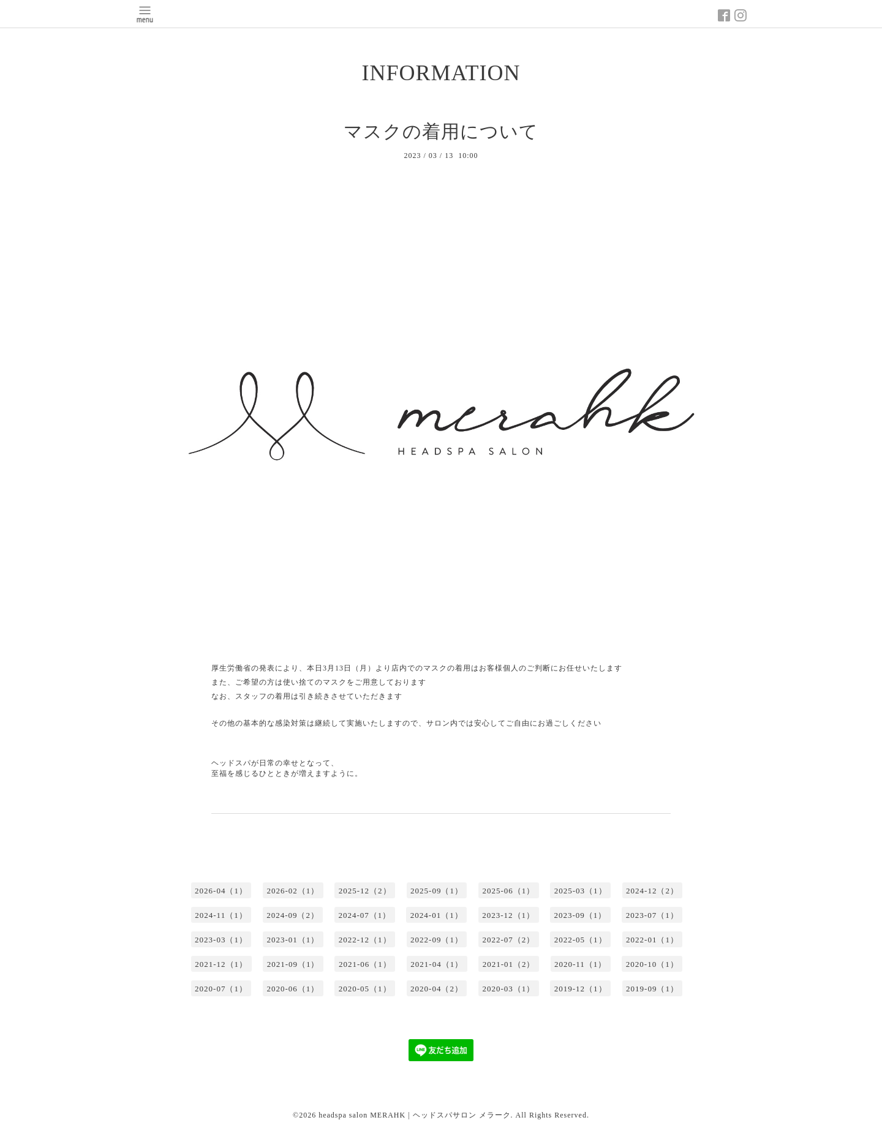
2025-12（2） (365, 890)
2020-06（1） (292, 988)
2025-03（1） (580, 890)
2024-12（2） (652, 890)
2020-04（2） (436, 988)
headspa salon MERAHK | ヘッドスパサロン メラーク (414, 1115)
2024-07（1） (364, 915)
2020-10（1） (652, 964)
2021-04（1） (436, 964)
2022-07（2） (508, 939)
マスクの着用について (441, 131)
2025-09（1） (436, 890)
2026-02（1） (292, 890)
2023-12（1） (508, 915)
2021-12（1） (221, 964)
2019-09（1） (652, 988)
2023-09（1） (580, 915)
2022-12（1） (365, 939)
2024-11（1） (221, 915)
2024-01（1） (436, 915)
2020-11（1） (580, 964)
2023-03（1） (221, 939)
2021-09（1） (293, 964)
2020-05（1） (365, 988)
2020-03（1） (508, 988)
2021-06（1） (365, 964)
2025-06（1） (508, 890)
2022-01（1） (652, 939)
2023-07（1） (652, 915)
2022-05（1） (580, 939)
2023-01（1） (292, 939)
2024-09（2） (292, 915)
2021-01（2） (509, 964)
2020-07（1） (221, 988)
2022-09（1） (436, 939)
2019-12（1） (580, 988)
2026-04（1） (221, 890)
